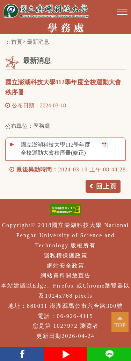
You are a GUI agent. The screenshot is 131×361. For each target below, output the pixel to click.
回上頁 (106, 186)
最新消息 (38, 42)
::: (7, 42)
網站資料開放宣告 (66, 275)
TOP (120, 325)
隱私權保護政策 (66, 256)
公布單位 (16, 126)
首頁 (16, 42)
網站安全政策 (66, 266)
